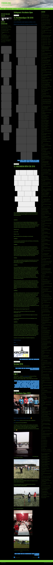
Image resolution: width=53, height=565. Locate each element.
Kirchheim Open (23, 161)
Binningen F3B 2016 (45, 374)
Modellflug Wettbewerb (25, 384)
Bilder (15, 342)
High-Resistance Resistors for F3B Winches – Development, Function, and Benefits (46, 27)
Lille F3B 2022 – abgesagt (46, 169)
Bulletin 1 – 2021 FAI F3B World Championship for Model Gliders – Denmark (46, 190)
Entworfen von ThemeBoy (48, 562)
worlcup (21, 387)
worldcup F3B (36, 388)
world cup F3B (36, 359)
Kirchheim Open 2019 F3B (46, 262)
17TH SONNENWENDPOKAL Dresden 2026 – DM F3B (45, 15)
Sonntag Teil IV (44, 440)
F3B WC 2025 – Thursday (46, 39)
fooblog (6, 3)
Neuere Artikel (36, 557)
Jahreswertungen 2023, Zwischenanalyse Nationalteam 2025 (46, 96)
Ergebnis (20, 382)
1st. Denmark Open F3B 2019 (47, 261)
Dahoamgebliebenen (45, 416)
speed (30, 359)
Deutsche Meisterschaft (25, 380)
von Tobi (34, 21)
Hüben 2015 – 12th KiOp (46, 449)
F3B (28, 160)
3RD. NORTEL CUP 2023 (46, 99)
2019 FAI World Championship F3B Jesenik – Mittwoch (46, 240)
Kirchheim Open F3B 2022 (46, 170)
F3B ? (16, 374)
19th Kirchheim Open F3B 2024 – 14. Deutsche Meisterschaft (46, 90)
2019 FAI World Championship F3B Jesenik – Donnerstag (46, 236)
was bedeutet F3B (20, 8)
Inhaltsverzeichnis (31, 8)
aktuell (21, 160)
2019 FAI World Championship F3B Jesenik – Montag (46, 248)
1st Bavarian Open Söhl (46, 19)
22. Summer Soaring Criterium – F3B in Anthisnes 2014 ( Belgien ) (46, 480)
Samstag (43, 447)
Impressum (25, 8)
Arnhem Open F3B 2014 (46, 485)
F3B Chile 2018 (44, 279)
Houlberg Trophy (36, 383)
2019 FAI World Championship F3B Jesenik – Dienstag (46, 244)
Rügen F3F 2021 (45, 176)
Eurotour (24, 382)
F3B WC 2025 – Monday (46, 44)
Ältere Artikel (17, 557)
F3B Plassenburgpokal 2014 (46, 476)
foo (35, 160)
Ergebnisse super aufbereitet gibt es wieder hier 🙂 (23, 418)
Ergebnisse (16, 344)
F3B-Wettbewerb (25, 383)
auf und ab (44, 394)
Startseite (2, 8)
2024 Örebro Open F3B (46, 82)
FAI (29, 383)
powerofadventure (45, 309)
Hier (14, 422)
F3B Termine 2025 (45, 62)
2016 (17, 368)
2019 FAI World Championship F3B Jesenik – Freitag (46, 233)
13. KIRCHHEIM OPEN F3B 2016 (24, 166)
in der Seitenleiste (26, 376)
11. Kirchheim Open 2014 (22, 393)
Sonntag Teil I (44, 444)
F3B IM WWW (15, 8)
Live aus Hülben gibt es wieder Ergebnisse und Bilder (23, 21)
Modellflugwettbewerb (35, 384)
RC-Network (17, 420)
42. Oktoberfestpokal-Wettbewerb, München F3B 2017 (45, 311)
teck (32, 359)
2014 (16, 553)
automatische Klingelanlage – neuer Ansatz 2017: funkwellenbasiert (46, 343)
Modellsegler (24, 385)
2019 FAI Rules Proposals (46, 271)
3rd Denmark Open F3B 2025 (47, 55)
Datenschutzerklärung (8, 8)
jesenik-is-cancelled (45, 294)
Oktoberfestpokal (36, 368)
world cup (25, 387)
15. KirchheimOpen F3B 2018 (23, 17)
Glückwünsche (44, 407)
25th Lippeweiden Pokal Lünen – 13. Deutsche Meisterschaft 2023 (45, 107)
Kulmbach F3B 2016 (45, 375)
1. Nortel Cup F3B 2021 (46, 182)
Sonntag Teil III (44, 441)
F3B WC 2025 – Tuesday (46, 42)
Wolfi (3, 34)
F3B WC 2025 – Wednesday (46, 41)
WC (38, 385)
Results (28, 161)
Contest (24, 160)
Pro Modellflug (44, 360)
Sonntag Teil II (44, 443)
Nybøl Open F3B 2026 (46, 22)
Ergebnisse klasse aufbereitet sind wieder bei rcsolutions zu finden (25, 24)
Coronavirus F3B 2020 (46, 206)
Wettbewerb (16, 387)
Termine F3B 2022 (45, 172)
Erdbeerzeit (44, 438)
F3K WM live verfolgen (46, 330)
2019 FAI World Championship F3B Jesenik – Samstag (46, 229)
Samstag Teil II (44, 446)
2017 (19, 160)
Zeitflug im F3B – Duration (46, 362)
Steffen (3, 29)
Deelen (19, 380)
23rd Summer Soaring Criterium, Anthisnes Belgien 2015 (46, 420)
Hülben (37, 160)
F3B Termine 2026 (45, 17)
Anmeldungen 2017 (45, 334)
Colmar (19, 368)
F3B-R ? (43, 275)
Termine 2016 (18, 364)
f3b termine (31, 160)
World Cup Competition (34, 161)
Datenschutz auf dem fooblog (47, 298)
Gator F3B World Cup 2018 (46, 307)
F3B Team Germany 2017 (46, 341)
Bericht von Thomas (17, 340)
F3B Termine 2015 (45, 466)
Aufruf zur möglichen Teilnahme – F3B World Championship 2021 (45, 193)
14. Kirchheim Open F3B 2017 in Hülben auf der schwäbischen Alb (45, 347)
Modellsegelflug (18, 385)
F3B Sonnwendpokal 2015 (46, 418)
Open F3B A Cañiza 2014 (46, 477)
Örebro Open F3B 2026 (46, 20)
